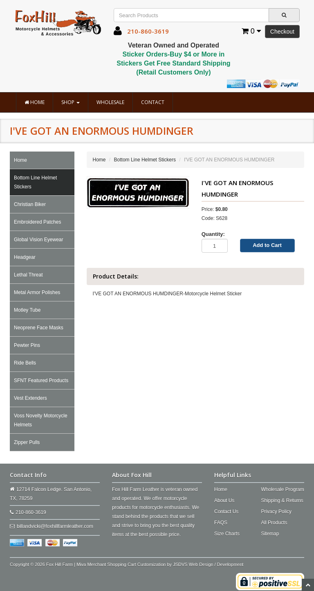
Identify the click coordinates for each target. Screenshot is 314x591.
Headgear (25, 257)
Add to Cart (267, 245)
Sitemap (270, 534)
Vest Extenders (30, 398)
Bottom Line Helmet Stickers (35, 182)
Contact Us (226, 511)
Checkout (282, 31)
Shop (70, 102)
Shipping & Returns (282, 500)
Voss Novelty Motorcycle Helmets (40, 420)
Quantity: (213, 234)
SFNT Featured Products (41, 380)
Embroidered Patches (37, 222)
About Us (224, 500)
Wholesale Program (282, 489)
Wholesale (110, 102)
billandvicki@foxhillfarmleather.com (55, 526)
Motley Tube (27, 310)
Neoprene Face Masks (38, 328)
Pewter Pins (27, 345)
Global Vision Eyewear (38, 239)
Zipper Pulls (27, 442)
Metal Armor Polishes (37, 292)
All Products (274, 522)
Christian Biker (30, 204)
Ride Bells (25, 363)
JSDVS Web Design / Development (208, 564)
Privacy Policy (276, 511)
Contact (152, 102)
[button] (118, 33)
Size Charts (227, 534)
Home (35, 102)
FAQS (220, 522)
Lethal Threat (28, 275)
